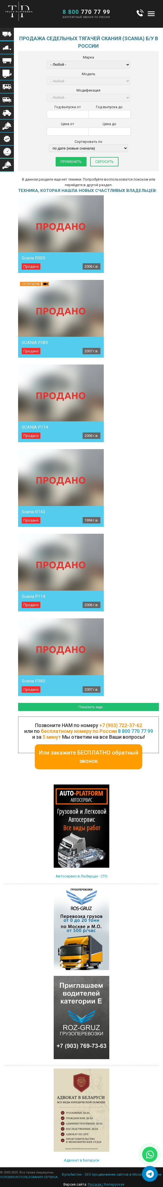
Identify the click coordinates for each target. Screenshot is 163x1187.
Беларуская (114, 1184)
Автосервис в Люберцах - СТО (81, 876)
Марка (88, 57)
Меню (151, 13)
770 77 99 (86, 12)
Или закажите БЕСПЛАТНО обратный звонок (88, 756)
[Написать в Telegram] (149, 1173)
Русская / (95, 1184)
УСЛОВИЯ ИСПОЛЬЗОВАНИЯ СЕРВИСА (29, 1177)
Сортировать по (88, 142)
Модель (88, 74)
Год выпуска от (68, 107)
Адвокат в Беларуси (81, 1160)
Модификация (88, 90)
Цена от (67, 124)
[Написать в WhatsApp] (149, 1154)
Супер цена (30, 283)
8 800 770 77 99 (135, 731)
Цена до (109, 124)
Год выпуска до (109, 107)
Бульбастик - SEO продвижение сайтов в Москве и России (111, 1174)
